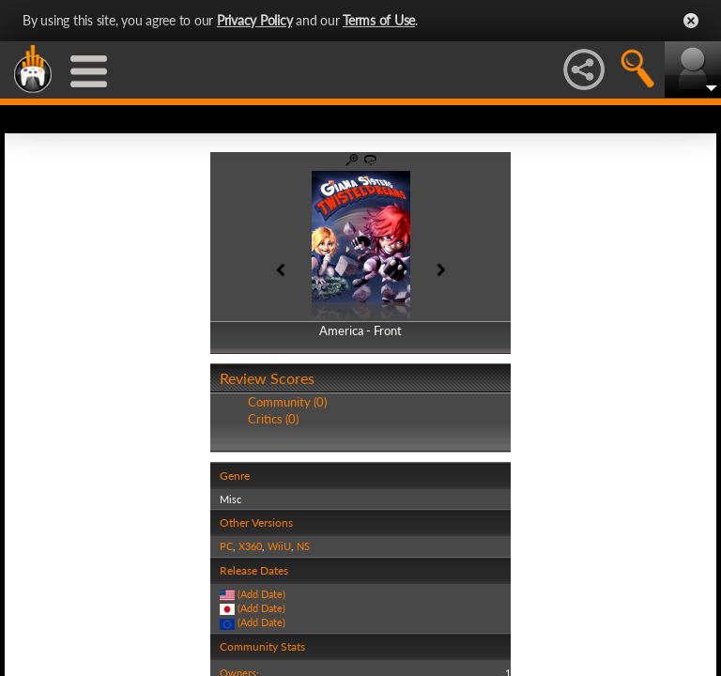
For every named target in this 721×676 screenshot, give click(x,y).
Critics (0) (273, 418)
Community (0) (287, 401)
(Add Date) (261, 594)
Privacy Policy (255, 20)
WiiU (279, 546)
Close (690, 20)
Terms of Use (379, 20)
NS (303, 546)
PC (226, 546)
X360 (250, 546)
